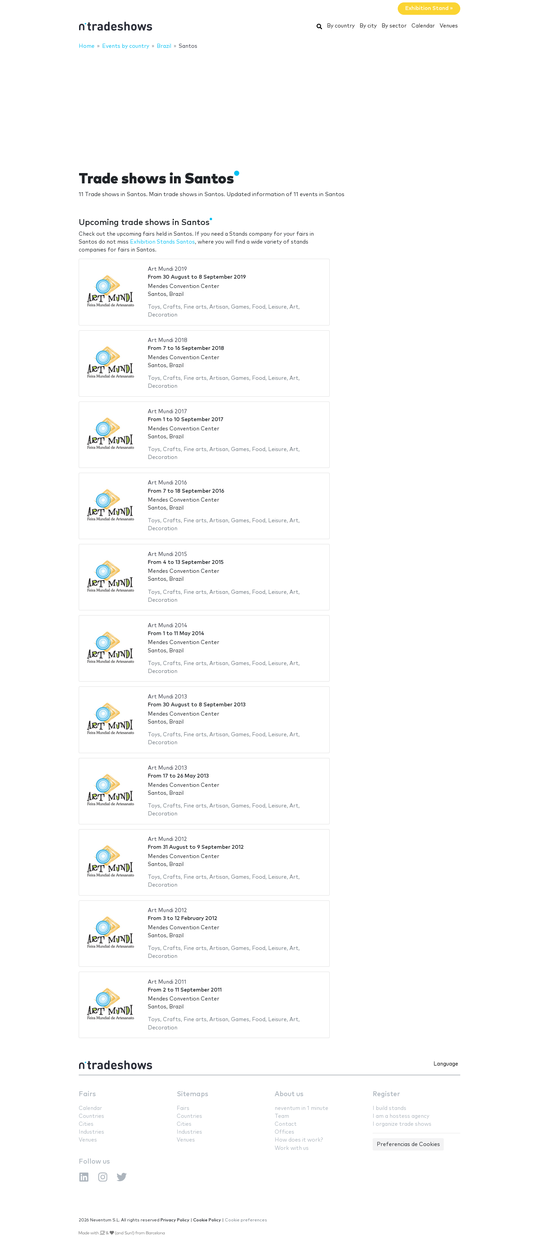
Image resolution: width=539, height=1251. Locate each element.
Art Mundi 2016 (167, 482)
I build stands (389, 1108)
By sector (394, 26)
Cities (86, 1124)
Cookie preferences (246, 1220)
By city (368, 26)
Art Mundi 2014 (167, 625)
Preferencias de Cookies (408, 1144)
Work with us (292, 1148)
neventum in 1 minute (301, 1108)
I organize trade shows (402, 1124)
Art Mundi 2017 (167, 411)
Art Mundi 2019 (167, 269)
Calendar (423, 26)
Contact (286, 1124)
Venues (449, 26)
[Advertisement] (269, 105)
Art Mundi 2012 (167, 839)
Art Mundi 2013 (167, 696)
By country (341, 26)
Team (282, 1116)
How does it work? (299, 1140)
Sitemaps (192, 1094)
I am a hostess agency (401, 1116)
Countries (91, 1116)
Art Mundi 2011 (167, 982)
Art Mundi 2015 (167, 554)
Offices (284, 1132)
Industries (91, 1132)
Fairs (87, 1094)
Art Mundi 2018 (167, 340)
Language (445, 1064)
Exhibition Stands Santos (162, 242)
